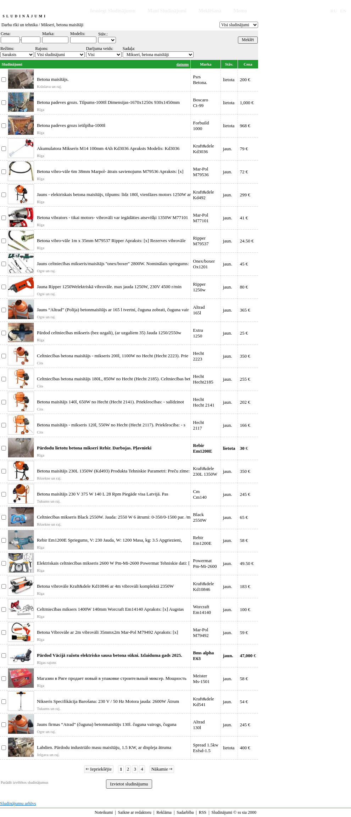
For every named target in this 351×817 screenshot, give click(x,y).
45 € (244, 264)
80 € (244, 287)
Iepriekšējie (99, 769)
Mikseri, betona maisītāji (62, 24)
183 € (245, 586)
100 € (245, 609)
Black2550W (199, 517)
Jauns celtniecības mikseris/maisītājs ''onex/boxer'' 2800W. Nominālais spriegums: (113, 263)
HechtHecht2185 (203, 379)
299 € (245, 194)
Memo (240, 10)
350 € (245, 356)
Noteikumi (104, 812)
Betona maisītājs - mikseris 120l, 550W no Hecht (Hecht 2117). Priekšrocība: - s (111, 424)
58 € (244, 540)
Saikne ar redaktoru (134, 812)
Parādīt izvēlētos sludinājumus (24, 782)
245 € (245, 494)
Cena (248, 64)
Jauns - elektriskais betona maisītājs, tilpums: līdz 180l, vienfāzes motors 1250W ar (114, 194)
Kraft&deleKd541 (203, 701)
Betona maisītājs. (53, 79)
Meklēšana (210, 10)
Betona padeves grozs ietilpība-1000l (71, 125)
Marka (205, 64)
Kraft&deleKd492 (203, 194)
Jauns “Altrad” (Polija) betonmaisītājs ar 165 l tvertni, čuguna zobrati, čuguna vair (113, 309)
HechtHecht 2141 (203, 402)
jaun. (227, 148)
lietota (229, 79)
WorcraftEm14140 (202, 609)
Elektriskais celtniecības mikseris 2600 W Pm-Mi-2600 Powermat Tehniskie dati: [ (113, 563)
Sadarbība (185, 812)
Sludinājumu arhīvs (18, 803)
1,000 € (247, 102)
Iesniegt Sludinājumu (112, 10)
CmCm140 (199, 494)
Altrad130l (199, 724)
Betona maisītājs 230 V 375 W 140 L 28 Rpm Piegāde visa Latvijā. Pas (102, 494)
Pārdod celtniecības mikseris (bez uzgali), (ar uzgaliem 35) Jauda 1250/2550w (109, 332)
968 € (245, 125)
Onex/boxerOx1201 (203, 263)
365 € (245, 310)
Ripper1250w (199, 286)
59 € (244, 632)
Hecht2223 (198, 356)
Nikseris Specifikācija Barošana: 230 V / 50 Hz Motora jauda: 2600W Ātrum (108, 701)
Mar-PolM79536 (200, 171)
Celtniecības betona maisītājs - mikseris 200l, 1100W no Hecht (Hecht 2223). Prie (112, 355)
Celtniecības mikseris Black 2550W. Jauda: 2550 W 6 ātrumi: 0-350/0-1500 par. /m (113, 517)
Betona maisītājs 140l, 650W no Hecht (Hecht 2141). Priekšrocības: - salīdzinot (110, 401)
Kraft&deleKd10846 (203, 586)
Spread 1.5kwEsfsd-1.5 (205, 747)
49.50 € (247, 563)
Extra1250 (198, 333)
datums (183, 64)
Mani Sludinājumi (166, 10)
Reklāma (164, 812)
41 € (244, 217)
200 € (245, 79)
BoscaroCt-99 (200, 102)
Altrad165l (199, 309)
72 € (244, 171)
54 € (244, 701)
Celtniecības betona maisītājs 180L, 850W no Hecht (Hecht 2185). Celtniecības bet (113, 378)
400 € (245, 747)
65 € (244, 517)
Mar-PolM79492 (200, 632)
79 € (244, 148)
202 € (245, 402)
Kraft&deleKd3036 (203, 148)
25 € (244, 333)
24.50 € (247, 241)
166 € (245, 425)
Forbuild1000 (201, 125)
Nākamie (161, 769)
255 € (245, 379)
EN (343, 10)
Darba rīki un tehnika (19, 24)
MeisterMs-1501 (201, 678)
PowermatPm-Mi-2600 (205, 563)
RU (333, 10)
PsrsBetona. (200, 79)
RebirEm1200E (202, 540)
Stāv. (229, 64)
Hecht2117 (198, 425)
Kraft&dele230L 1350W (205, 471)
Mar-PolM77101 (200, 217)
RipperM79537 (200, 240)
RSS (202, 812)
